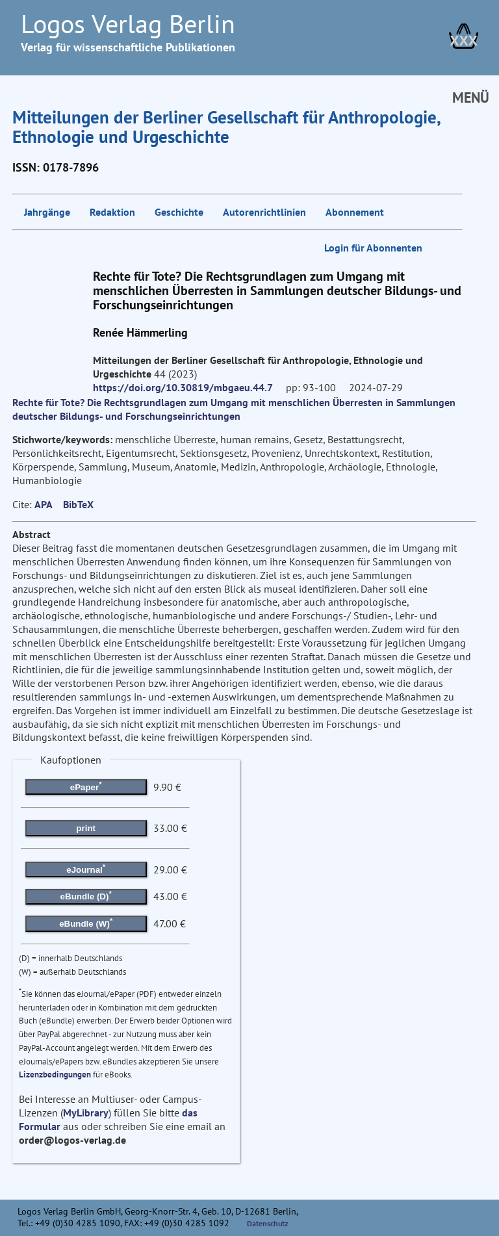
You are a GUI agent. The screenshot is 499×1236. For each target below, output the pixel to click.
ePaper (86, 786)
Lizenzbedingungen (55, 1074)
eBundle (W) (85, 923)
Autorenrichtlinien (264, 211)
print (86, 828)
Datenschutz (267, 1223)
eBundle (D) (86, 895)
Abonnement (355, 211)
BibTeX (78, 504)
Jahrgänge (47, 211)
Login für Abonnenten (373, 247)
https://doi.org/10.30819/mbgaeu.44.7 (183, 387)
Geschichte (179, 211)
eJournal (85, 868)
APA (43, 504)
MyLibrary (86, 1112)
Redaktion (112, 211)
